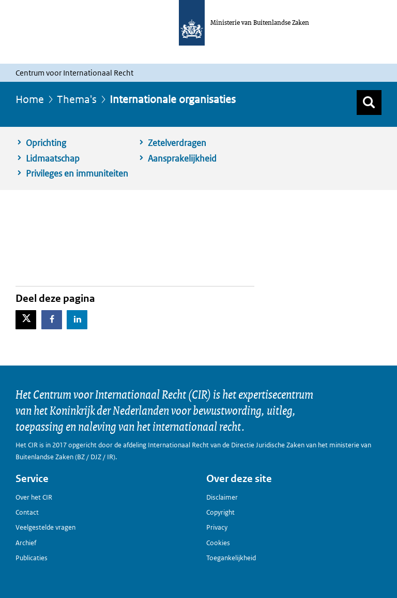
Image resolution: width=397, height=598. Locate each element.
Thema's (77, 99)
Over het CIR (34, 497)
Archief (26, 542)
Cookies (218, 542)
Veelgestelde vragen (45, 527)
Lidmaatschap (53, 158)
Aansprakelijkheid (182, 158)
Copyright (220, 512)
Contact (27, 512)
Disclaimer (222, 497)
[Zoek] (369, 102)
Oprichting (46, 143)
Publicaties (32, 557)
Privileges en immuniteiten (77, 173)
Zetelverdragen (177, 143)
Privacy (216, 527)
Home (30, 99)
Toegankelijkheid (231, 557)
